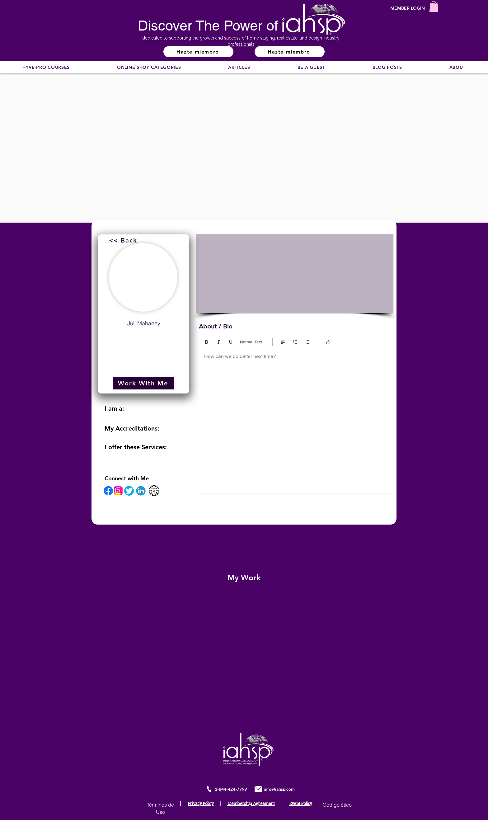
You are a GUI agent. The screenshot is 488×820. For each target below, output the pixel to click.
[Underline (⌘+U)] (230, 341)
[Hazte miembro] (198, 51)
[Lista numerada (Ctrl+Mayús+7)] (295, 341)
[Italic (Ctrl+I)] (218, 341)
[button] (434, 6)
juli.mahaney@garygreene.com (143, 338)
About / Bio (215, 326)
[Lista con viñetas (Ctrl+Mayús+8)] (307, 341)
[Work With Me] (143, 383)
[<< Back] (124, 240)
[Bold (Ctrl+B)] (206, 341)
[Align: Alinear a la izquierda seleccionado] (283, 341)
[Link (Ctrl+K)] (328, 341)
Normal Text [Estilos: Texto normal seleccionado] (251, 342)
